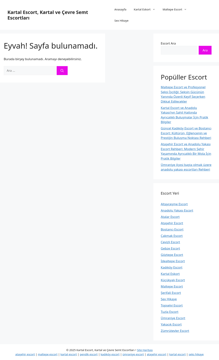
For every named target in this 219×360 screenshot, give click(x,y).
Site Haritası (145, 350)
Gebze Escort (170, 248)
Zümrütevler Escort (175, 331)
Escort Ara (168, 43)
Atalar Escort (170, 217)
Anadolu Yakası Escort (177, 210)
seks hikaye (196, 354)
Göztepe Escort (172, 255)
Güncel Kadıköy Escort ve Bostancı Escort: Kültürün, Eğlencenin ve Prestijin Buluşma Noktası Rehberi (186, 133)
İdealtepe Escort (173, 261)
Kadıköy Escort (171, 267)
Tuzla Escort (170, 312)
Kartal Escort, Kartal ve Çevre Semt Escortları (47, 15)
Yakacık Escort (171, 324)
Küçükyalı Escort (173, 280)
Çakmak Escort (172, 236)
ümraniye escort (133, 354)
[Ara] (62, 70)
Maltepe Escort (177, 9)
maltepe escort (47, 354)
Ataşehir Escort (172, 223)
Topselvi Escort (172, 305)
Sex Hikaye (121, 20)
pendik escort (89, 354)
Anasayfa (120, 9)
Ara (205, 50)
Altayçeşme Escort (174, 204)
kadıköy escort (110, 354)
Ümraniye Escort (173, 318)
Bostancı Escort (172, 229)
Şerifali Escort (171, 293)
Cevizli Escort (170, 242)
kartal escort (68, 354)
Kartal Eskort (146, 9)
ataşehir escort (25, 354)
